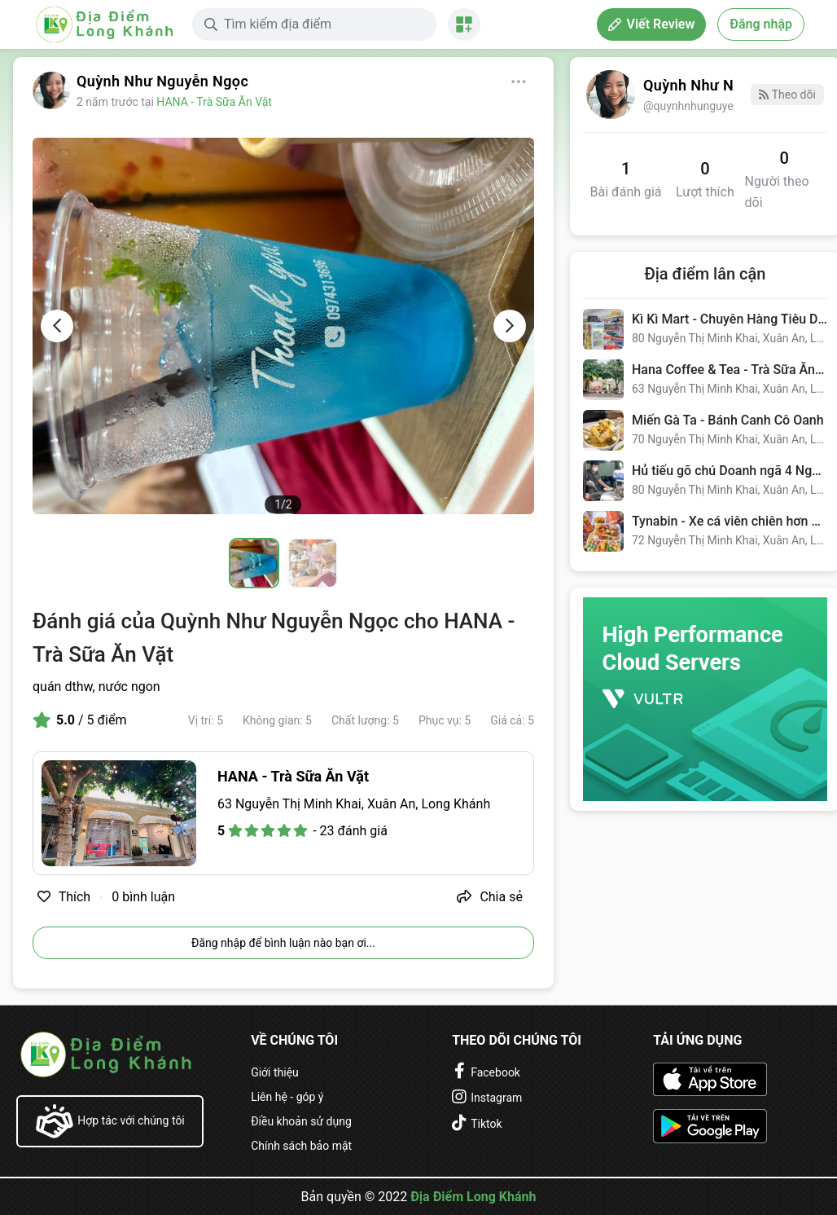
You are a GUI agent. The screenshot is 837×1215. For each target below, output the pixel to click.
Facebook (495, 1072)
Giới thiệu (275, 1072)
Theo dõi (787, 94)
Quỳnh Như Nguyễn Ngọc (162, 81)
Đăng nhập (761, 24)
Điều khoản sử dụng (301, 1121)
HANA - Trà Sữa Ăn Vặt (214, 101)
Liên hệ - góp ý (287, 1096)
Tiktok (486, 1123)
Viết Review (651, 24)
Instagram (496, 1097)
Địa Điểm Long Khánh (473, 1196)
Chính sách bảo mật (301, 1145)
